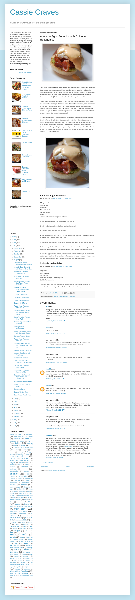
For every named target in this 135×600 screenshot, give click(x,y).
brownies (25, 458)
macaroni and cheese (24, 506)
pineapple (17, 531)
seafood (16, 550)
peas (31, 526)
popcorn (20, 533)
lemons (26, 504)
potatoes (23, 535)
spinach (25, 556)
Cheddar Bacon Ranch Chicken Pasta (27, 108)
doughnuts (27, 487)
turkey (23, 562)
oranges (22, 522)
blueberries (19, 454)
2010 (14, 420)
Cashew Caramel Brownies (23, 350)
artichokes (17, 439)
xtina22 (48, 369)
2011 (14, 245)
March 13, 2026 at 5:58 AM (54, 458)
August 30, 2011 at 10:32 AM (55, 321)
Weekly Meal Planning (19, 571)
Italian (30, 502)
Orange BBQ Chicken (21, 358)
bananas (29, 443)
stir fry (19, 558)
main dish (72, 296)
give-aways (22, 491)
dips (18, 487)
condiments (28, 478)
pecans (15, 528)
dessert (24, 485)
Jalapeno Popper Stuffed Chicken (27, 120)
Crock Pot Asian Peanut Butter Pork (22, 318)
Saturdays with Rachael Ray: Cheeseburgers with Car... (23, 345)
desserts (12, 487)
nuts (31, 520)
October (17, 254)
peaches (26, 524)
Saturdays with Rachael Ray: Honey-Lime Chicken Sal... (22, 376)
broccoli (12, 458)
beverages (21, 452)
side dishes (26, 552)
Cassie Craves (34, 12)
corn (27, 480)
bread (27, 454)
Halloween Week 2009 (25, 495)
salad (26, 543)
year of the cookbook (19, 573)
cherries (26, 471)
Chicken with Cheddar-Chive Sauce (21, 366)
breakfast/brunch (64, 296)
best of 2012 (24, 450)
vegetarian (28, 567)
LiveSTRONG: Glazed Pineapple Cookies (27, 133)
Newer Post (44, 467)
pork (12, 535)
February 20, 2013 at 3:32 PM (55, 429)
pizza (12, 533)
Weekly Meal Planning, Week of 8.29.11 (21, 277)
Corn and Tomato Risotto (22, 336)
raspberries (29, 537)
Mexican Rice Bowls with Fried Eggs (22, 354)
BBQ (14, 445)
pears (25, 526)
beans (23, 445)
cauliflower (13, 469)
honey (26, 499)
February (17, 413)
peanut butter (14, 526)
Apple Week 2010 (19, 436)
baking (17, 443)
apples (30, 437)
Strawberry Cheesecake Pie (23, 381)
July (15, 398)
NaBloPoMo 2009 (16, 518)
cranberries (13, 482)
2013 (14, 240)
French (30, 489)
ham (13, 497)
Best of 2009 (18, 447)
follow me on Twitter (25, 72)
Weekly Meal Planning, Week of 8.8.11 (21, 371)
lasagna (17, 504)
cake (27, 463)
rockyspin (68, 447)
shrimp (26, 550)
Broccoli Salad (27, 143)
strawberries (28, 558)
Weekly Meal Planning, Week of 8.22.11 (21, 307)
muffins (12, 513)
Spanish (16, 556)
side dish (14, 552)
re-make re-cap (17, 539)
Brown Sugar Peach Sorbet (23, 395)
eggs (11, 489)
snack (24, 554)
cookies (17, 480)
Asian (27, 439)
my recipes (26, 515)
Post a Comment (48, 462)
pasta (30, 522)
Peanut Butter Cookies (21, 300)
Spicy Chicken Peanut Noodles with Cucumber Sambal (27, 85)
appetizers (29, 434)
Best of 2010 (28, 447)
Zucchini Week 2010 (26, 575)
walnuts (17, 569)
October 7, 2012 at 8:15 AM (55, 379)
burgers (12, 463)
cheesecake (14, 471)
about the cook (15, 434)
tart (15, 560)
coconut (20, 478)
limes (11, 506)
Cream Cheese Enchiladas (27, 156)
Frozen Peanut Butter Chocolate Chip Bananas (23, 361)
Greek (12, 493)
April (16, 407)
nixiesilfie (49, 435)
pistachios (27, 530)
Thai (21, 560)
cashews (12, 467)
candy (12, 464)
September (18, 257)
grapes (29, 491)
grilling (22, 493)
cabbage (21, 462)
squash (12, 558)
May (15, 404)
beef (30, 445)
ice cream (20, 502)
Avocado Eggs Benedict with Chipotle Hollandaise (23, 268)
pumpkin (13, 537)
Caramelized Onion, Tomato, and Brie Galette (23, 263)
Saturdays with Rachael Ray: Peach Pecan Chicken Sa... (22, 283)
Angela (48, 385)
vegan (11, 567)
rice (16, 543)
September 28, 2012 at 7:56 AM (56, 362)
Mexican (23, 511)
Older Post (90, 467)
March (16, 410)
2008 (14, 426)
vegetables (19, 567)
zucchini (12, 575)
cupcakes (13, 485)
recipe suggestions (25, 541)
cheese (24, 469)
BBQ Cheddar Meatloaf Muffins (27, 96)
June (16, 401)
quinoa (22, 537)
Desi (47, 307)
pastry (17, 524)
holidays (20, 497)
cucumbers (25, 482)
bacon (56, 296)
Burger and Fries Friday (19, 460)
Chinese (12, 476)
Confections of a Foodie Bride (62, 198)
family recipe (21, 489)
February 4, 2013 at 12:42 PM (55, 410)
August (16, 260)
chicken (14, 473)
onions (14, 522)
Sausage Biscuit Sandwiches (19, 327)
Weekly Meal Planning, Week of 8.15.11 (21, 340)
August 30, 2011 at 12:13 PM (55, 333)
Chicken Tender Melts (21, 392)
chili (28, 474)
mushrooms (22, 513)
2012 (14, 243)
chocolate (23, 476)
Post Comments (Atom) (57, 470)
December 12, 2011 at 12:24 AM (56, 348)
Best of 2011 (15, 450)
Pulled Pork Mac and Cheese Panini (21, 272)
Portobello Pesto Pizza (21, 297)
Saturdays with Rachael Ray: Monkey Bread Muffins (22, 312)
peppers (23, 528)
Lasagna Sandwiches (21, 294)
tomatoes (13, 562)
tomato (28, 560)
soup (30, 554)
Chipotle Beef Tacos (20, 303)
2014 (14, 237)
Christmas (12, 478)
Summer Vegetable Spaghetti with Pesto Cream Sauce (21, 289)
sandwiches (14, 545)
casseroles (24, 467)
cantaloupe (19, 464)
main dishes (13, 511)
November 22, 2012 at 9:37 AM (56, 393)
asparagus (13, 441)
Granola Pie (26, 191)
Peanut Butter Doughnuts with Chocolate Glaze (22, 332)
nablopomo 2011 (21, 520)
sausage (29, 548)
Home (68, 467)
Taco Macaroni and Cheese (27, 180)
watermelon (27, 569)
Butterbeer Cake (19, 389)
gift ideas (14, 491)
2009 (14, 423)
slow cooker (14, 554)
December (18, 248)
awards (22, 441)
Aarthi (48, 327)
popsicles (27, 533)
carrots (27, 465)
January (17, 416)
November (18, 251)
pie (31, 528)
